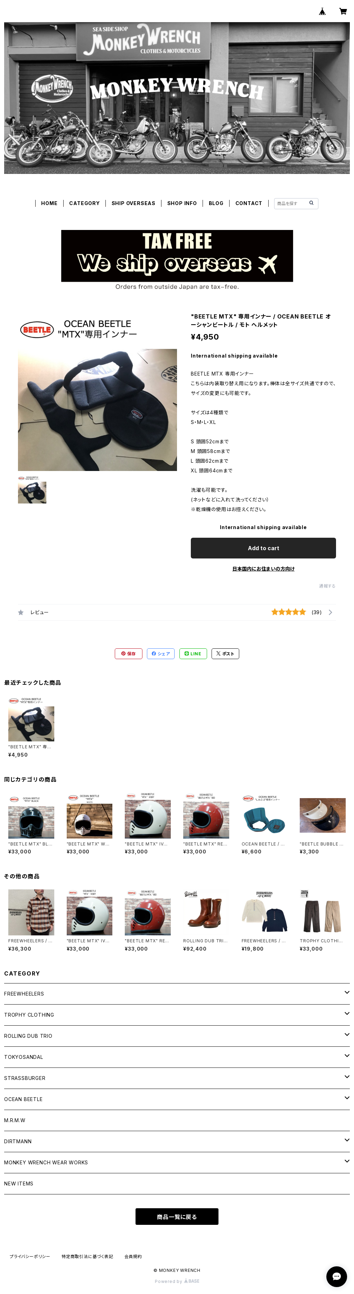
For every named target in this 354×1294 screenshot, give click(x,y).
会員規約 (133, 1256)
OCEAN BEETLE (23, 1099)
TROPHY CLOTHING (29, 1015)
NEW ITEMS (19, 1183)
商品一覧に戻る (177, 1216)
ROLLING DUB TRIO (28, 1036)
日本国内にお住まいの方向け (263, 569)
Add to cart (263, 548)
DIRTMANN (17, 1141)
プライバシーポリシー (30, 1256)
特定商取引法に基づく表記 (87, 1256)
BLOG (216, 203)
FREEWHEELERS (24, 994)
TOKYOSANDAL (23, 1057)
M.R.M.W (15, 1120)
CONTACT (249, 203)
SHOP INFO (182, 203)
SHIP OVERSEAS (134, 203)
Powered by (177, 1281)
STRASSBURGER (25, 1078)
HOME (49, 203)
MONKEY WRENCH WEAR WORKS (46, 1162)
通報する (327, 586)
